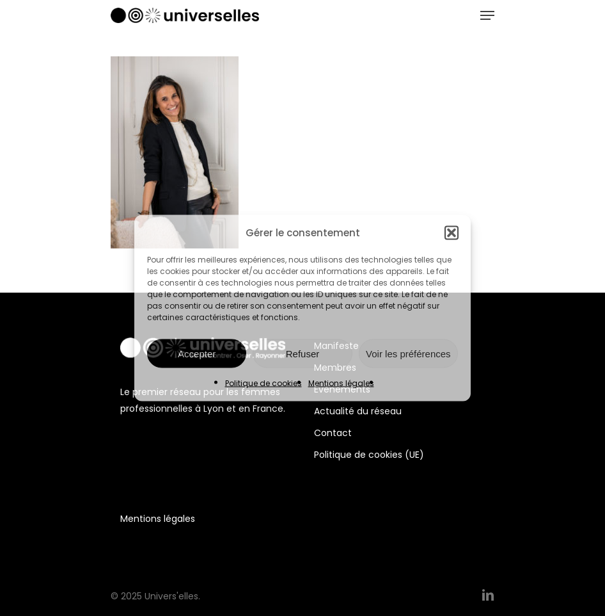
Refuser (303, 353)
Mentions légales (341, 383)
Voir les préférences (408, 353)
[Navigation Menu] (487, 15)
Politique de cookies (263, 383)
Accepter (197, 353)
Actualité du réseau (358, 411)
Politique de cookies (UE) (369, 454)
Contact (333, 432)
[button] (451, 233)
